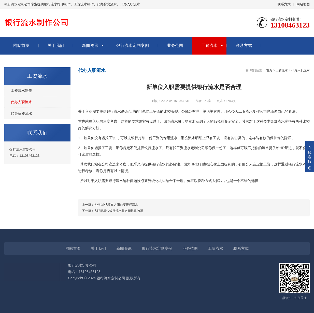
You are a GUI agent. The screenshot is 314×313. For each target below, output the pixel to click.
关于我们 (56, 45)
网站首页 (21, 45)
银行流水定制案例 (132, 45)
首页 (269, 70)
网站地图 (303, 4)
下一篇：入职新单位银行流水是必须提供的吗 (112, 211)
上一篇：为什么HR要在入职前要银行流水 (110, 204)
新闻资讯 (90, 45)
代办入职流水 (21, 102)
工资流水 (209, 45)
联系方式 (284, 4)
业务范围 (175, 45)
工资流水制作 (21, 90)
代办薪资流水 (21, 113)
